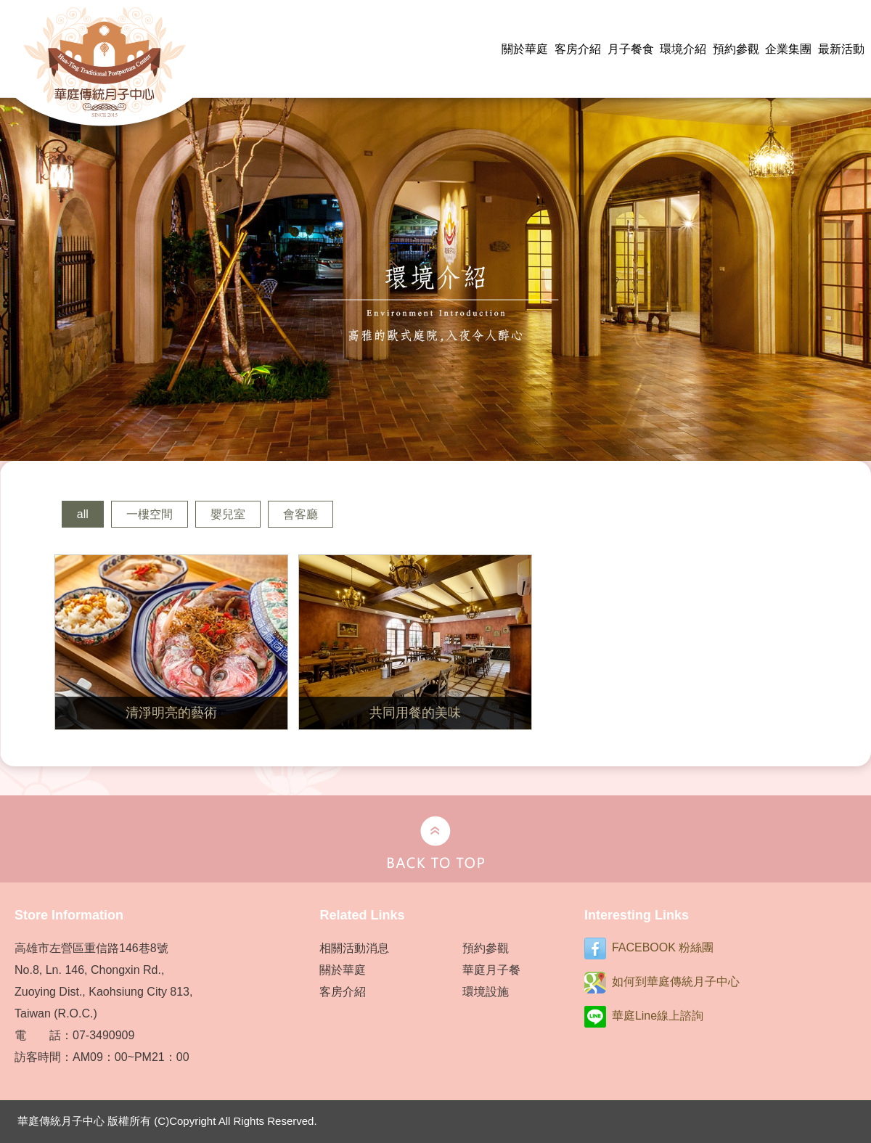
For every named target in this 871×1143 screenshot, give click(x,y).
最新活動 (841, 49)
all (83, 514)
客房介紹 (578, 49)
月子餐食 (631, 49)
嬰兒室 (227, 514)
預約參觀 (736, 49)
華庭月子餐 (491, 970)
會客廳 (300, 514)
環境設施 (485, 992)
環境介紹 (683, 49)
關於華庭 (525, 49)
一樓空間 (149, 514)
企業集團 (788, 49)
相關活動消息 (354, 948)
